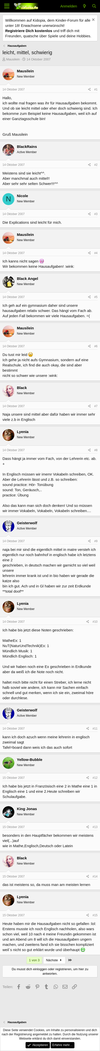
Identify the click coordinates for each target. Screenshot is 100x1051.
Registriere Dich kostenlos (28, 31)
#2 (96, 165)
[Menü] (7, 6)
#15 (95, 915)
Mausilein (13, 59)
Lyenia (23, 432)
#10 (95, 621)
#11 (95, 728)
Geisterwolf (27, 523)
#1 (96, 89)
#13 (95, 827)
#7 (96, 406)
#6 (96, 346)
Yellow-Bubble (29, 759)
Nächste (54, 960)
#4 (96, 253)
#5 (96, 297)
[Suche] (94, 6)
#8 (96, 450)
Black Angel (27, 278)
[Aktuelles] (84, 6)
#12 (95, 778)
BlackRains (27, 146)
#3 (96, 214)
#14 (95, 876)
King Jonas (27, 809)
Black (22, 388)
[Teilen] (89, 89)
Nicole (22, 196)
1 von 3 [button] (34, 960)
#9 (96, 541)
